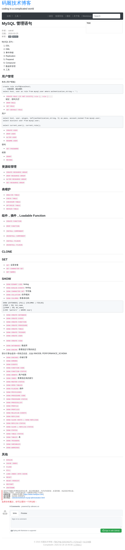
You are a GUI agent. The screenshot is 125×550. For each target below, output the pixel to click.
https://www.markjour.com (33, 494)
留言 (50, 16)
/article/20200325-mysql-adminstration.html (28, 498)
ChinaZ (78, 542)
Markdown (86, 16)
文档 (9, 16)
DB (10, 36)
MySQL (15, 36)
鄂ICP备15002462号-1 (64, 542)
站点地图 (87, 542)
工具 (17, 16)
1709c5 (77, 545)
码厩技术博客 (16, 3)
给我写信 (59, 16)
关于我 (75, 16)
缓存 (67, 16)
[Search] (106, 16)
